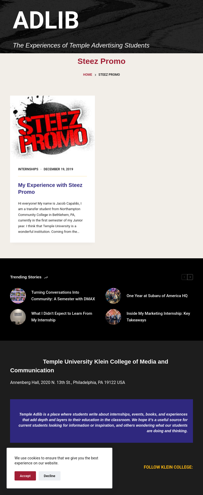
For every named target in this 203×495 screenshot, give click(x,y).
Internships (28, 169)
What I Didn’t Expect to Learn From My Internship (61, 316)
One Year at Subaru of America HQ (157, 295)
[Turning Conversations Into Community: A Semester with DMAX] (18, 296)
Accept (25, 476)
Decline (49, 476)
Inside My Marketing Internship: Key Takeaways (158, 316)
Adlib (46, 20)
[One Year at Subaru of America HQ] (113, 296)
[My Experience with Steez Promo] (52, 127)
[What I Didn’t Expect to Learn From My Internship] (18, 317)
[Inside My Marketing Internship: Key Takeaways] (113, 317)
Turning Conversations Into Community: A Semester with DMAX (63, 295)
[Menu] (190, 26)
